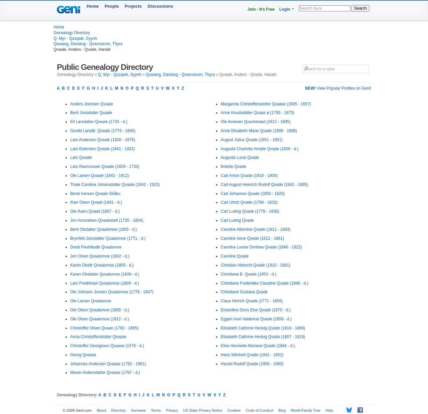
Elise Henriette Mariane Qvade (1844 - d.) (258, 345)
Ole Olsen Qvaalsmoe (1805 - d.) (99, 310)
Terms (156, 410)
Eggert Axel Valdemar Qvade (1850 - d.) (256, 319)
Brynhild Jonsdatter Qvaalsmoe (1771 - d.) (107, 238)
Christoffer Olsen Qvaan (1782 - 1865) (104, 328)
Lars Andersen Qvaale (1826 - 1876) (102, 139)
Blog (282, 410)
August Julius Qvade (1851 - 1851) (252, 139)
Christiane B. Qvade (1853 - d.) (248, 274)
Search (360, 8)
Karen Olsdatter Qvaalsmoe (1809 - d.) (104, 274)
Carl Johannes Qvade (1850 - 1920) (253, 193)
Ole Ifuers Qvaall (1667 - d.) (95, 211)
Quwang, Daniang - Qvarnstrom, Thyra (88, 43)
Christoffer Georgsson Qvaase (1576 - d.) (107, 345)
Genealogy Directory (72, 32)
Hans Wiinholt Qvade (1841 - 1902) (252, 354)
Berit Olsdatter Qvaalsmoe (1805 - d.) (103, 229)
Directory (118, 410)
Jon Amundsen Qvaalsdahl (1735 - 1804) (106, 220)
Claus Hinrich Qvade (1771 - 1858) (252, 301)
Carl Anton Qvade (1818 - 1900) (249, 175)
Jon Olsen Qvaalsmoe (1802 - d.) (99, 256)
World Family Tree (305, 410)
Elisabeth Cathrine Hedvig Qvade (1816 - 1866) (263, 328)
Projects (133, 6)
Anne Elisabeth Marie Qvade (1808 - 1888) (259, 130)
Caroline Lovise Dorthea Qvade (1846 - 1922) (261, 247)
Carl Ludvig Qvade (237, 220)
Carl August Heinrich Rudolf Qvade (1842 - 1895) (264, 184)
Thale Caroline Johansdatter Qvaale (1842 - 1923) (115, 184)
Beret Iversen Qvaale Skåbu (95, 193)
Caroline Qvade (234, 256)
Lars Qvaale (81, 157)
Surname (138, 410)
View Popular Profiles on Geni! (338, 88)
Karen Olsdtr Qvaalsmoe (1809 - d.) (102, 265)
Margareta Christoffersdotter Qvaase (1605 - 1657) (266, 104)
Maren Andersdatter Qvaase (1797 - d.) (105, 372)
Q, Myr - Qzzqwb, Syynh (75, 38)
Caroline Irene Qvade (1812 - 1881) (252, 238)
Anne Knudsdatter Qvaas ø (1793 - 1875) (257, 112)
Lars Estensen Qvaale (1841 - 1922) (102, 148)
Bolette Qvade (233, 166)
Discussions (160, 6)
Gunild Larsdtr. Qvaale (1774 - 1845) (102, 130)
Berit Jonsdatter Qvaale (91, 112)
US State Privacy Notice (202, 410)
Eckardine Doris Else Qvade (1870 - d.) (256, 310)
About (101, 410)
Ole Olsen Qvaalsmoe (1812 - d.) (99, 319)
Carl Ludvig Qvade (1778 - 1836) (250, 211)
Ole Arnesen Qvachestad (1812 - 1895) (256, 121)
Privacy (172, 410)
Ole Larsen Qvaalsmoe (90, 301)
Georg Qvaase (83, 354)
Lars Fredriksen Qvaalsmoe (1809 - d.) (104, 283)
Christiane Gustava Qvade (244, 292)
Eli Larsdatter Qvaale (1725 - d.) (98, 121)
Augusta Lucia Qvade (240, 157)
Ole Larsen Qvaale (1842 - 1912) (99, 175)
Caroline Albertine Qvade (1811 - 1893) (256, 229)
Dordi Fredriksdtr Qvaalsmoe (95, 247)
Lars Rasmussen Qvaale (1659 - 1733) (104, 166)
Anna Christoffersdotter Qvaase (98, 336)
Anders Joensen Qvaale (91, 104)
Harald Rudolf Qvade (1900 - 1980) (252, 363)
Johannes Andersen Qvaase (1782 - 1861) (108, 363)
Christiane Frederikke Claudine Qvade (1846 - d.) (264, 283)
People (112, 6)
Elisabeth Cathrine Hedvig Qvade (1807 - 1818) (263, 336)
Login (284, 9)
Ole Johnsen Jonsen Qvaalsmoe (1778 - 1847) (111, 292)
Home (93, 6)
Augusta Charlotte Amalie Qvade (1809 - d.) (260, 148)
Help (329, 410)
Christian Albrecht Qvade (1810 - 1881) (255, 265)
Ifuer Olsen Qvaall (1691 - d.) (96, 202)
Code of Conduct (260, 410)
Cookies (234, 410)
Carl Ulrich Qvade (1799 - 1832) (249, 202)
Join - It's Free (261, 9)
